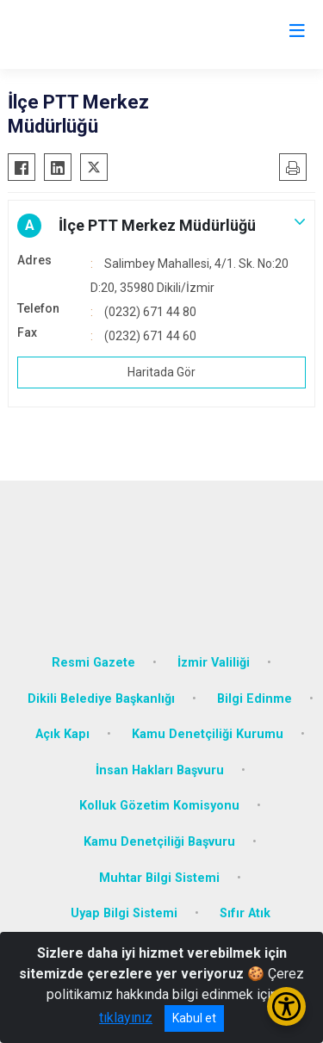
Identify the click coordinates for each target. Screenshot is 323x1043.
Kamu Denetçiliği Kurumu (207, 734)
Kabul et (194, 1018)
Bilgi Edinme (254, 699)
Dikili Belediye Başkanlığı (101, 699)
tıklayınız (125, 1017)
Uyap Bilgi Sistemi (124, 913)
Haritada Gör (161, 372)
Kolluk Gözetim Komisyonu (159, 805)
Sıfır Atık (245, 913)
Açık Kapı (62, 734)
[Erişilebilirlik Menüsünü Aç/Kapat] (286, 1006)
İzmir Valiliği (213, 662)
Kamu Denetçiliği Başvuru (159, 842)
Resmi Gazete (93, 662)
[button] (161, 226)
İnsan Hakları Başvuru (160, 770)
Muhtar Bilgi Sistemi (159, 878)
